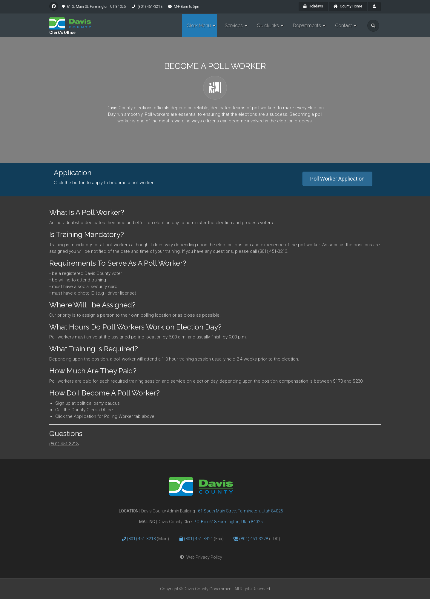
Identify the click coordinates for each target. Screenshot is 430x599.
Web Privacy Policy (201, 557)
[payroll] (374, 6)
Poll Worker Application (337, 178)
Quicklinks (268, 25)
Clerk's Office (62, 32)
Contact (343, 25)
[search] (373, 26)
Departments (307, 25)
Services (234, 25)
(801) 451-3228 (254, 538)
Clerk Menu (199, 25)
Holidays (313, 6)
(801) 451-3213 (64, 443)
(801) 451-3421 (199, 538)
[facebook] (53, 6)
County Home (348, 6)
